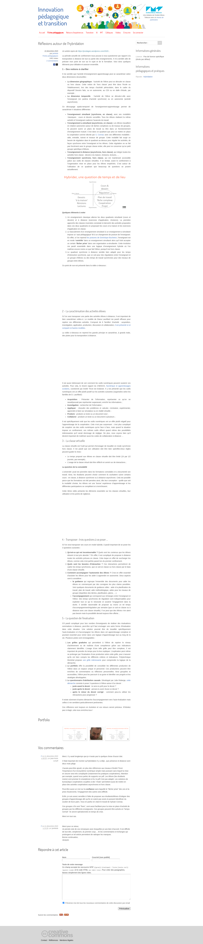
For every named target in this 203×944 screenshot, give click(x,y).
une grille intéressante (92, 660)
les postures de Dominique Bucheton (102, 238)
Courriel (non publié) (101, 857)
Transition (89, 32)
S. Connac (99, 135)
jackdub (55, 53)
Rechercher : (142, 43)
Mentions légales (66, 940)
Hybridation (148, 77)
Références (53, 940)
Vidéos (118, 32)
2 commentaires (52, 61)
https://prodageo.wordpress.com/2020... (94, 51)
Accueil (42, 32)
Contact (44, 940)
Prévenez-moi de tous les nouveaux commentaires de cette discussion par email (97, 903)
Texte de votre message (72, 864)
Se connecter (138, 32)
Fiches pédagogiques (55, 32)
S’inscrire (126, 32)
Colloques (109, 32)
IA (97, 32)
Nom (64, 857)
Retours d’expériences (74, 32)
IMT (101, 32)
